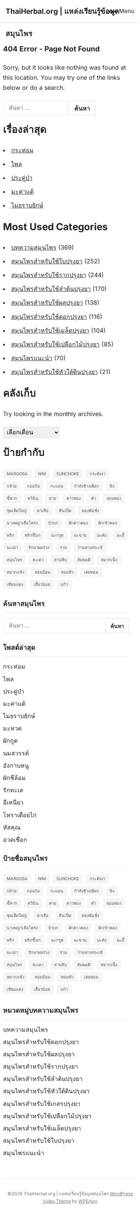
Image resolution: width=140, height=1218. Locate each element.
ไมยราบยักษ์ (27, 205)
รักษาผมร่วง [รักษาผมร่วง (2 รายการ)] (38, 547)
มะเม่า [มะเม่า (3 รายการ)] (12, 547)
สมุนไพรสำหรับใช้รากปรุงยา (48, 275)
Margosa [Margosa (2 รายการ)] (17, 473)
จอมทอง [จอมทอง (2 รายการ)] (113, 498)
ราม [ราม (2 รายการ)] (63, 547)
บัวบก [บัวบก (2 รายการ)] (53, 523)
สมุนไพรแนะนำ (31, 358)
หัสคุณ (12, 827)
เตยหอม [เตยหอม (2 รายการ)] (91, 572)
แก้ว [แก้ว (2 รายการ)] (64, 584)
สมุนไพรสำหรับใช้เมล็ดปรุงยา (50, 330)
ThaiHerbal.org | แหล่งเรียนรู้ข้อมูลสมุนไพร (62, 22)
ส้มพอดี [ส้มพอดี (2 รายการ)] (83, 559)
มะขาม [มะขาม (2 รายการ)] (80, 535)
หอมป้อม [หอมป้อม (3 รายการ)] (42, 572)
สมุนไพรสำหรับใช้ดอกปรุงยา (49, 316)
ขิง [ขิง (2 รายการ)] (111, 486)
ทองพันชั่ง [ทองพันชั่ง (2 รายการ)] (90, 510)
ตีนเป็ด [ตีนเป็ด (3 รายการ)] (65, 510)
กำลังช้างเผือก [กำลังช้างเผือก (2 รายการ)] (86, 486)
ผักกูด (10, 740)
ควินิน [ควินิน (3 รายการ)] (33, 498)
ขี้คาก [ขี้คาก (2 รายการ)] (12, 498)
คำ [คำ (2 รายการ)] (93, 498)
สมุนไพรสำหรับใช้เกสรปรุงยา (41, 1103)
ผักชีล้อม (14, 777)
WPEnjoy (87, 1201)
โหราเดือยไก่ (20, 815)
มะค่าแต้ (22, 191)
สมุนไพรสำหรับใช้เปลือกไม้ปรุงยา (55, 344)
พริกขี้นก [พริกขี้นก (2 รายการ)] (33, 535)
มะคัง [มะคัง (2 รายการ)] (101, 535)
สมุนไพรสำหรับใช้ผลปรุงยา (47, 302)
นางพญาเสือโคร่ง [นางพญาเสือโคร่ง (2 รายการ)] (22, 523)
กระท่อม (22, 150)
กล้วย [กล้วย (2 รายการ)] (11, 486)
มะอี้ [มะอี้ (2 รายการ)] (120, 535)
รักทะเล (13, 790)
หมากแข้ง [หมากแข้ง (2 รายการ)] (15, 572)
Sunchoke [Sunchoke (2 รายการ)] (67, 473)
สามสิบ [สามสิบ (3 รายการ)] (60, 559)
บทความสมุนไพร (33, 247)
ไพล (16, 164)
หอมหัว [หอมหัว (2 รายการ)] (67, 572)
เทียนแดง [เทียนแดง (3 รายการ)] (15, 584)
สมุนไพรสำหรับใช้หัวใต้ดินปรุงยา (54, 371)
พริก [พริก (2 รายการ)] (10, 535)
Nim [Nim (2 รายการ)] (42, 473)
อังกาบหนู (16, 765)
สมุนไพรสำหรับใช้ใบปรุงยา (47, 261)
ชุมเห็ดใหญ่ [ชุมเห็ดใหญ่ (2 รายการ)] (17, 510)
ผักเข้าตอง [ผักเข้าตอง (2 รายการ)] (107, 523)
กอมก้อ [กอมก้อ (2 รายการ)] (33, 486)
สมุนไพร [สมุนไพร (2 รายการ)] (14, 559)
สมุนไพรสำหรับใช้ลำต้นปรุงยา (51, 288)
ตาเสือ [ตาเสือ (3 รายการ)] (43, 510)
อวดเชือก (15, 839)
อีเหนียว (13, 802)
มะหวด (12, 728)
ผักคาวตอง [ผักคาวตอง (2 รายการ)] (78, 523)
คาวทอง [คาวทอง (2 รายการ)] (73, 498)
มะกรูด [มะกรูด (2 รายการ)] (57, 535)
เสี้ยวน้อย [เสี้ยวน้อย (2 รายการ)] (42, 584)
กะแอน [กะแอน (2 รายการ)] (56, 486)
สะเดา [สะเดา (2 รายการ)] (38, 559)
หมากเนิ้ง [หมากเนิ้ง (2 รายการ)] (109, 559)
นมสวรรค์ (16, 753)
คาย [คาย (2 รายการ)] (52, 498)
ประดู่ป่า (21, 177)
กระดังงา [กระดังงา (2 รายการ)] (97, 473)
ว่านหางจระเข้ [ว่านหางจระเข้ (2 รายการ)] (90, 547)
